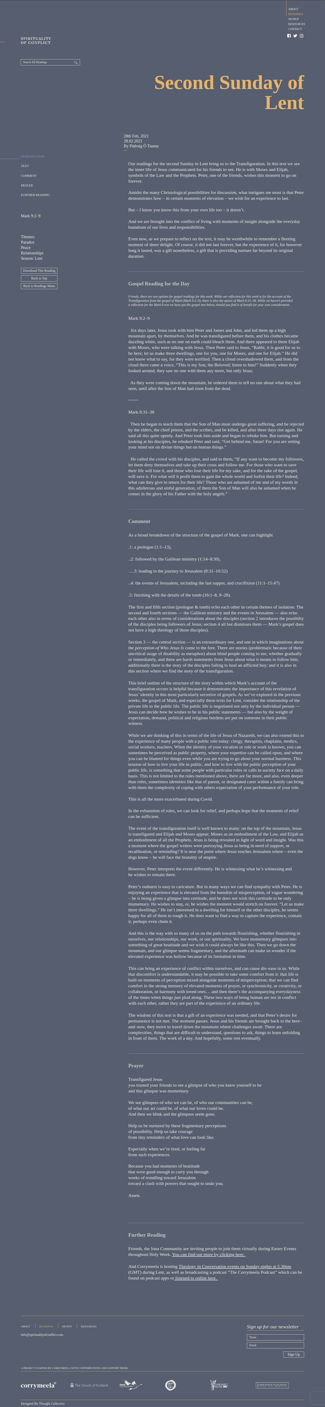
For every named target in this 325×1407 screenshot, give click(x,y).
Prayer (27, 170)
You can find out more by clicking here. (209, 1239)
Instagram (302, 36)
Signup (293, 18)
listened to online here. (196, 1263)
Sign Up (293, 1339)
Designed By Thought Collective (43, 1388)
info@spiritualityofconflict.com (42, 1321)
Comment (29, 160)
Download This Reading (39, 255)
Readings (295, 13)
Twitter (295, 35)
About (293, 8)
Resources (296, 23)
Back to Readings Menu (39, 271)
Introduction (32, 141)
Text (25, 150)
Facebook (289, 36)
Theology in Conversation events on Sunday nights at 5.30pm (235, 1251)
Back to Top (39, 263)
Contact (295, 28)
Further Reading (35, 179)
